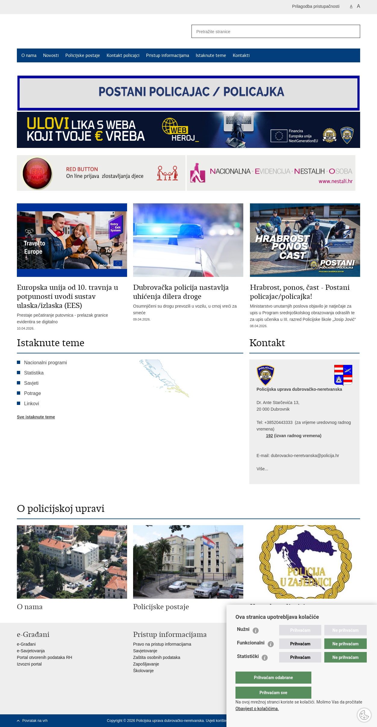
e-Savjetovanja (31, 650)
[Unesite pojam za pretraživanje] (267, 31)
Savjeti (31, 383)
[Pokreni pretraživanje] (353, 31)
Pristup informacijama (167, 55)
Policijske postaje (82, 55)
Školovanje (143, 670)
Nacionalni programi (45, 362)
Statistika (34, 372)
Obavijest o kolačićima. (257, 708)
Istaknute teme (211, 55)
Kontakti (241, 55)
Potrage (32, 393)
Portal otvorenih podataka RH (44, 657)
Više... (262, 468)
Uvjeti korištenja (218, 721)
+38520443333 (278, 422)
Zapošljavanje (146, 664)
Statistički (248, 668)
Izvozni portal (29, 664)
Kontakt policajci (123, 55)
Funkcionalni (251, 655)
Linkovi (31, 403)
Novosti (51, 55)
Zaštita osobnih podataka (156, 657)
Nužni (243, 641)
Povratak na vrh (35, 721)
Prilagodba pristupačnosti (315, 6)
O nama (28, 55)
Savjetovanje (145, 650)
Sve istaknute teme (36, 417)
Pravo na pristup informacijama (162, 644)
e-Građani (26, 644)
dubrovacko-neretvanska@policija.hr (305, 455)
